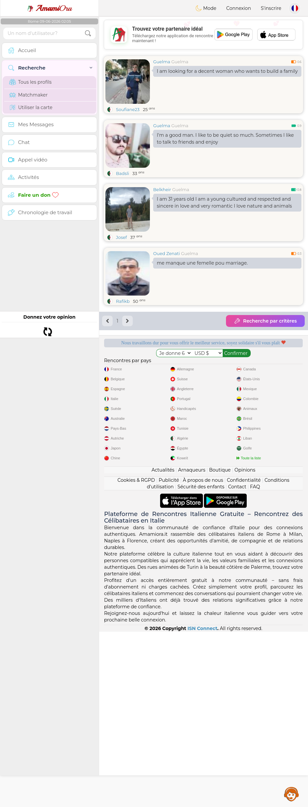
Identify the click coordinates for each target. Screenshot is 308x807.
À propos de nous (203, 655)
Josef (121, 237)
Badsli (122, 173)
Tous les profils (30, 82)
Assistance (291, 794)
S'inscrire (271, 8)
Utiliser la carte (30, 107)
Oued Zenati (166, 253)
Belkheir (162, 189)
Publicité (169, 655)
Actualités (163, 645)
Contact (237, 662)
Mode (205, 8)
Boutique (220, 645)
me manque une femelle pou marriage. (202, 263)
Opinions (245, 645)
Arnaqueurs (191, 645)
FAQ (255, 662)
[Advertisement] (203, 34)
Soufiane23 (128, 109)
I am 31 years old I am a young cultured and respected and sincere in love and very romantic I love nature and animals (224, 202)
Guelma (161, 61)
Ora (49, 8)
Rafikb (123, 301)
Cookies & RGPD (136, 655)
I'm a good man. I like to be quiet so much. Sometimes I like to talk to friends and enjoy (225, 138)
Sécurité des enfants (201, 662)
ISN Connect (202, 804)
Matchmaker (28, 95)
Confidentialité (244, 655)
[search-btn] (88, 33)
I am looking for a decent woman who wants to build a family (227, 71)
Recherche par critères (265, 321)
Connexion (238, 8)
